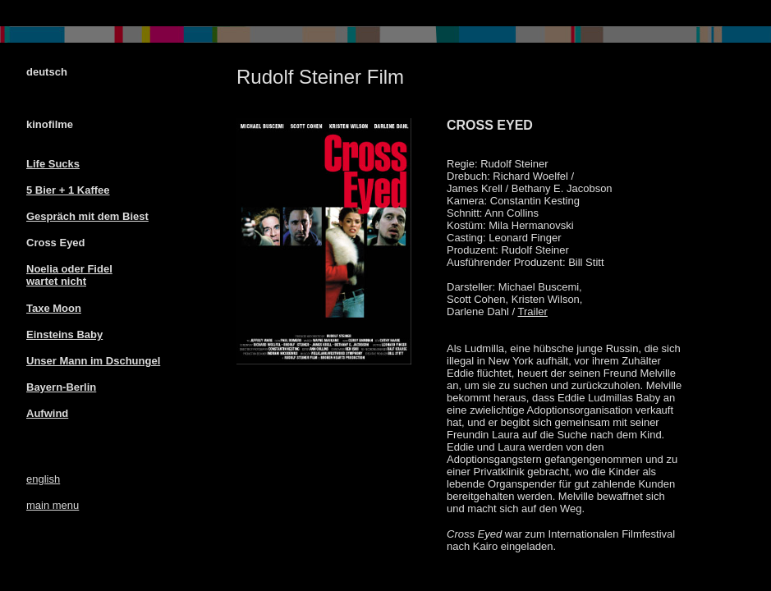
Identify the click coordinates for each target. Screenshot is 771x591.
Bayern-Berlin (61, 387)
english (43, 479)
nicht (71, 281)
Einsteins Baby (64, 334)
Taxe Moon (53, 308)
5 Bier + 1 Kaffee (68, 190)
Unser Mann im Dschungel (93, 361)
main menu (52, 505)
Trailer (532, 311)
